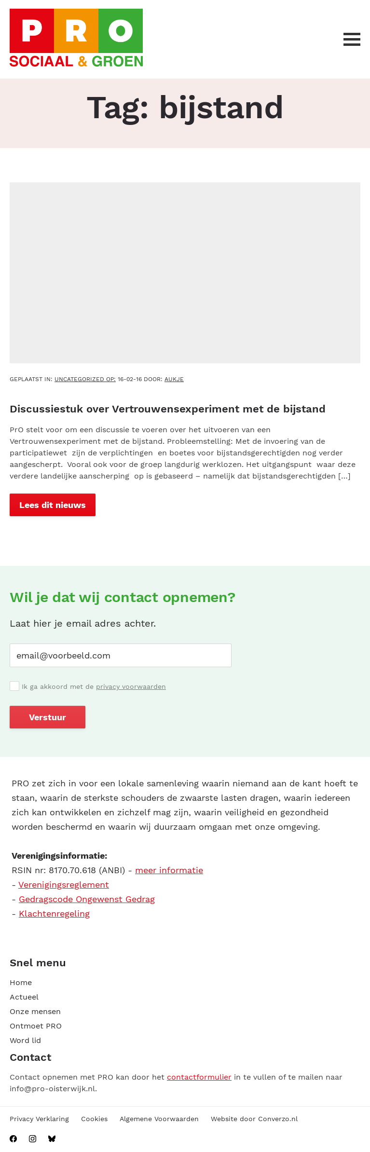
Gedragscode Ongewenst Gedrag (87, 899)
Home (21, 982)
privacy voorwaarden (131, 686)
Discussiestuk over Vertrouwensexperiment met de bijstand (168, 409)
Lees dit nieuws (52, 505)
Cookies (94, 1119)
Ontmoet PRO (36, 1025)
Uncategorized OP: (85, 379)
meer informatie (169, 870)
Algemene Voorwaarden (159, 1119)
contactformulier (199, 1077)
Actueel (24, 996)
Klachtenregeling (54, 913)
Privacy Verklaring (39, 1119)
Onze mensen (35, 1011)
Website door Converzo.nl (254, 1119)
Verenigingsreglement (63, 884)
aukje (174, 379)
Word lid (25, 1040)
